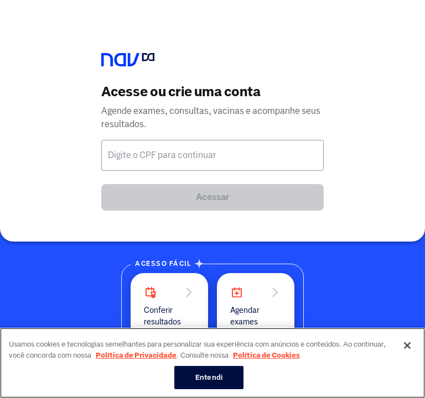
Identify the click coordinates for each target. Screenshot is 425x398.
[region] (212, 363)
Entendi (208, 377)
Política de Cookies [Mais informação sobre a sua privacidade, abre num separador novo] (266, 355)
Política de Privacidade (136, 355)
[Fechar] (407, 345)
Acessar (212, 197)
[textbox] (212, 155)
